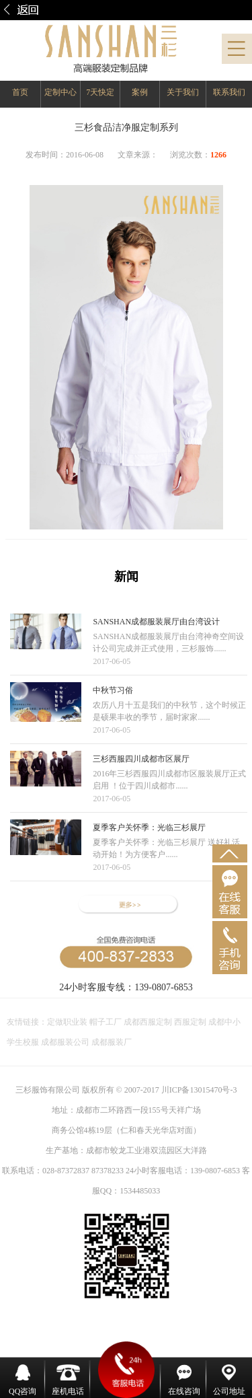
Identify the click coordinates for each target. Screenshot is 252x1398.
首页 (20, 92)
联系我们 (229, 92)
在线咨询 (184, 1380)
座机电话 (68, 1380)
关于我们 (183, 92)
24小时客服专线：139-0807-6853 (125, 987)
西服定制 (191, 1022)
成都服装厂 (110, 1042)
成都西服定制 (148, 1022)
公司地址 (229, 1380)
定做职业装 (67, 1022)
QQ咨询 (22, 1380)
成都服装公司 (65, 1042)
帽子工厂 (104, 1022)
